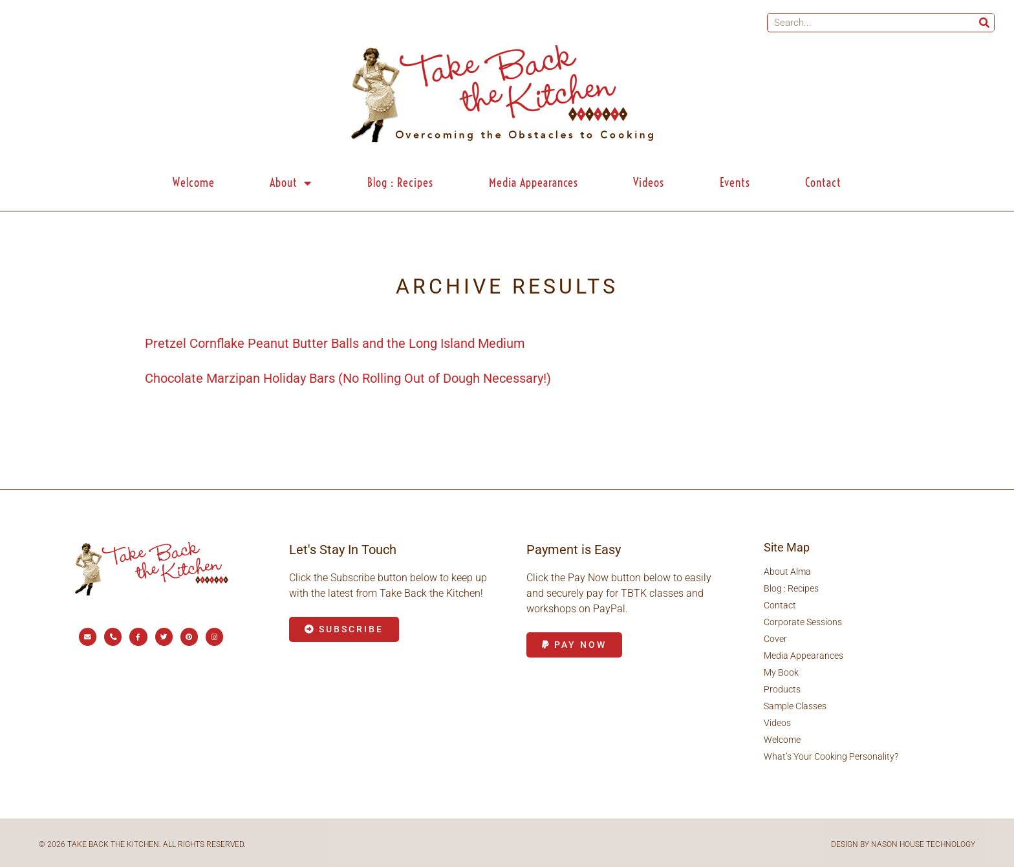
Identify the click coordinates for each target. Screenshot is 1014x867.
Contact (823, 182)
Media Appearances (533, 182)
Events (735, 182)
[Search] (984, 23)
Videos (648, 182)
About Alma (787, 571)
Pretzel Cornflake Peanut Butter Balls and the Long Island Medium (335, 343)
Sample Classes (795, 706)
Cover (775, 639)
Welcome (194, 182)
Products (782, 689)
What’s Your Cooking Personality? (831, 756)
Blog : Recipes (400, 182)
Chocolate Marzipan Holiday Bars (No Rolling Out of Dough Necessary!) (348, 378)
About (291, 183)
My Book (781, 672)
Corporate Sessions (803, 622)
